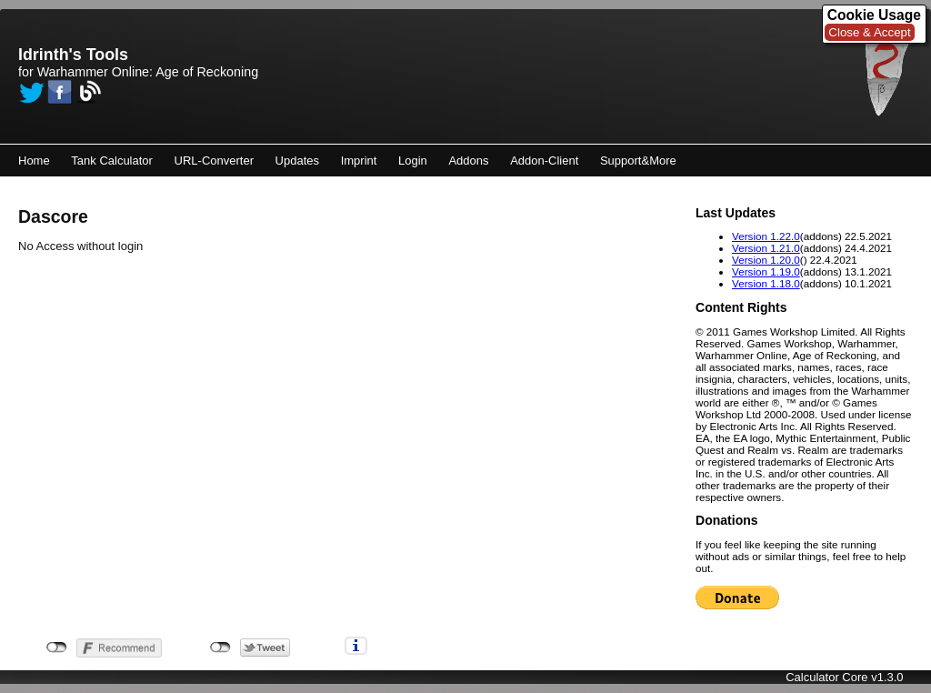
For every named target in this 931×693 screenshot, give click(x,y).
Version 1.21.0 (766, 248)
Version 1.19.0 (766, 271)
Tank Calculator (112, 160)
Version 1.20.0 (766, 260)
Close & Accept (869, 32)
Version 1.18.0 (766, 283)
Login (412, 160)
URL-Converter (214, 160)
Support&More (638, 160)
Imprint (359, 160)
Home (34, 160)
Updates (297, 160)
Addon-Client (544, 160)
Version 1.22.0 (766, 236)
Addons (468, 160)
